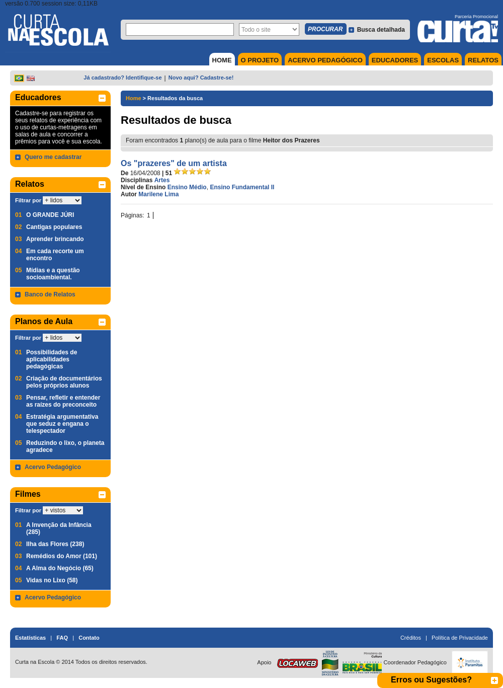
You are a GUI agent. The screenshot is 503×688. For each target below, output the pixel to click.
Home (133, 98)
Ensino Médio (187, 187)
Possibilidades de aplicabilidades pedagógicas (51, 359)
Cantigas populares (54, 227)
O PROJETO (260, 60)
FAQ (62, 638)
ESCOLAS (443, 60)
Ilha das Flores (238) (55, 544)
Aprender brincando (55, 239)
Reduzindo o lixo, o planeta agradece (65, 446)
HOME (222, 60)
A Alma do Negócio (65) (60, 568)
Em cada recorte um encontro (55, 255)
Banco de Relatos (50, 294)
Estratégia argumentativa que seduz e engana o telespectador (62, 423)
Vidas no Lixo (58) (51, 580)
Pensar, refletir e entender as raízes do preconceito (63, 401)
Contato (89, 638)
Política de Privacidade (460, 638)
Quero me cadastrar (53, 157)
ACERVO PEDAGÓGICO (325, 60)
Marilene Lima (158, 194)
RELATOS (483, 60)
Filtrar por (28, 200)
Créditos (410, 638)
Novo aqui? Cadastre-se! (201, 77)
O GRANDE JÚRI (50, 214)
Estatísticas (30, 638)
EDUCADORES (395, 60)
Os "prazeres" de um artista (174, 163)
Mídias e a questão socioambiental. (53, 274)
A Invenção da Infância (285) (59, 528)
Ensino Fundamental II (242, 187)
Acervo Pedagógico (53, 467)
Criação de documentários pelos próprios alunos (64, 382)
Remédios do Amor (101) (61, 556)
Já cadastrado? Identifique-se (122, 77)
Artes (162, 180)
